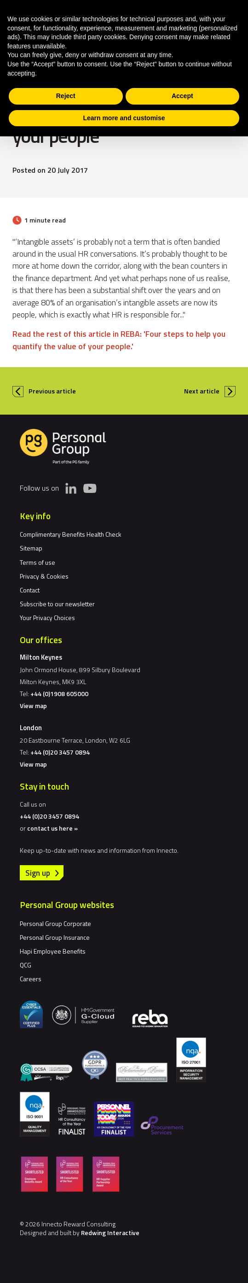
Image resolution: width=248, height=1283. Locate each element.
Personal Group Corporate (55, 923)
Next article (201, 391)
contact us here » (52, 828)
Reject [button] (65, 96)
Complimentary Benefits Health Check (70, 534)
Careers (30, 979)
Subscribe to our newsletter (57, 604)
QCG (25, 965)
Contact (30, 590)
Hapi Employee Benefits (53, 951)
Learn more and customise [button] (124, 118)
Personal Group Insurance (55, 937)
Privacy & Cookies (44, 576)
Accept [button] (182, 96)
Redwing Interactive (110, 1232)
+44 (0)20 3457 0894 (60, 752)
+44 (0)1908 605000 (59, 693)
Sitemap (31, 548)
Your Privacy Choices (47, 617)
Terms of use (37, 562)
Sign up (37, 873)
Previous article (52, 391)
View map (33, 705)
